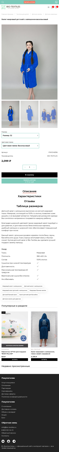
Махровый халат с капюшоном (12, 286)
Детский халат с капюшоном (33, 286)
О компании (6, 406)
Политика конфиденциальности (14, 397)
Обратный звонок (9, 433)
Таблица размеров (29, 206)
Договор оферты (8, 394)
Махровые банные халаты (38, 290)
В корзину (29, 175)
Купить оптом (29, 2)
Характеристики (29, 196)
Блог (3, 418)
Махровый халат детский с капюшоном (15, 290)
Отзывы (29, 201)
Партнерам (6, 388)
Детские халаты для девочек (12, 299)
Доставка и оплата (9, 409)
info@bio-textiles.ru (9, 427)
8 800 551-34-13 (7, 430)
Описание (30, 191)
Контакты (5, 436)
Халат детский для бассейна (28, 294)
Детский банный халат (10, 294)
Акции (4, 415)
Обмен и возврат (8, 412)
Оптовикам (6, 385)
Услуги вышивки (8, 383)
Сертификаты (7, 391)
